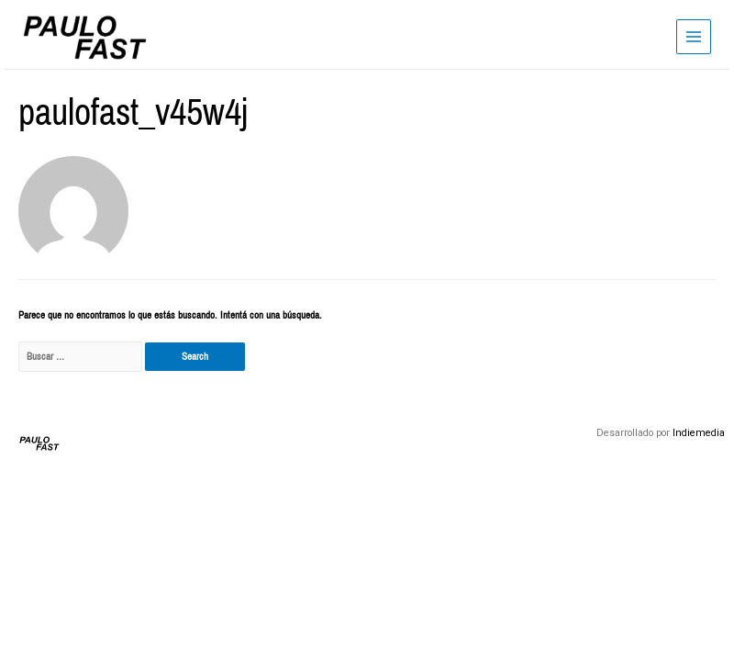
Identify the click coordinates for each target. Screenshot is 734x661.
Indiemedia (699, 433)
